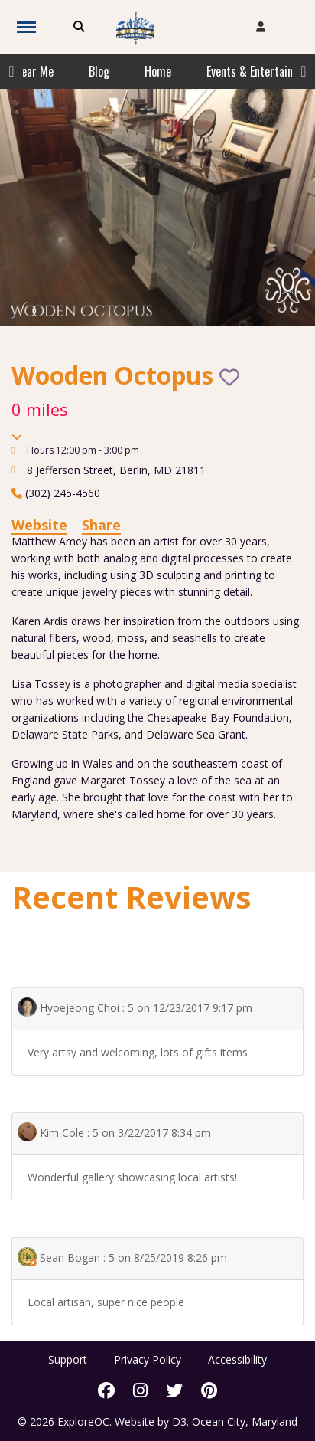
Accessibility (237, 1360)
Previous (11, 71)
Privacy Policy (147, 1360)
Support (67, 1360)
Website (39, 524)
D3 (179, 1421)
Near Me (34, 71)
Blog (99, 71)
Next (303, 71)
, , (116, 470)
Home (158, 71)
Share (101, 524)
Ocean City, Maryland (244, 1421)
